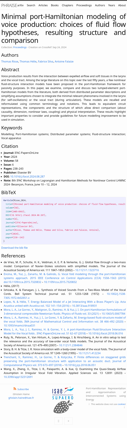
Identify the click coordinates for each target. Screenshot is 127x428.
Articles (43, 5)
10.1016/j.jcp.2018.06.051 (80, 365)
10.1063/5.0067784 (113, 313)
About (122, 5)
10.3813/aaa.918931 (84, 306)
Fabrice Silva (45, 61)
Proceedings (84, 5)
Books (55, 5)
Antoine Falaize (64, 61)
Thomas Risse (9, 61)
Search (31, 5)
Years (111, 5)
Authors (100, 5)
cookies (121, 404)
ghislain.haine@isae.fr (21, 397)
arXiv (20, 5)
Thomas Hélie (28, 61)
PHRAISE (9, 5)
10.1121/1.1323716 (87, 270)
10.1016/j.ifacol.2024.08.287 (27, 176)
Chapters (67, 5)
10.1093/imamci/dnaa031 (19, 325)
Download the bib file (14, 248)
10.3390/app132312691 (18, 377)
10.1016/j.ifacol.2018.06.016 (105, 333)
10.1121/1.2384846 (71, 345)
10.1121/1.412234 (90, 353)
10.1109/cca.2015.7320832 (60, 282)
